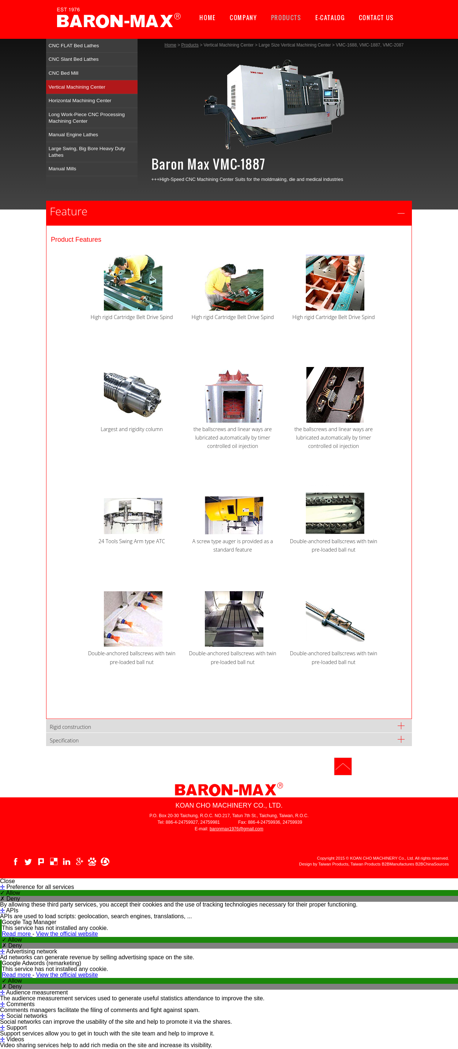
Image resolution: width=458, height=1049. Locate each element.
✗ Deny (10, 886)
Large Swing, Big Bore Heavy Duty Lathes (87, 152)
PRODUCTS (286, 17)
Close (7, 869)
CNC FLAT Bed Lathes (74, 45)
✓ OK (210, 1046)
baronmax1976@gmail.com (236, 816)
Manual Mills (62, 168)
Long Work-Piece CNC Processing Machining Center (87, 118)
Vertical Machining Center (77, 87)
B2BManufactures (398, 852)
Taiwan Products (365, 852)
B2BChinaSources (432, 852)
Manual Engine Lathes (73, 134)
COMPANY (243, 17)
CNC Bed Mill (64, 73)
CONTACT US (376, 17)
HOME (207, 17)
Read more (17, 921)
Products (190, 45)
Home (170, 45)
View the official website (67, 921)
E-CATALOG (330, 17)
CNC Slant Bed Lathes (74, 59)
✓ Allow (10, 880)
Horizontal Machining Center (80, 100)
